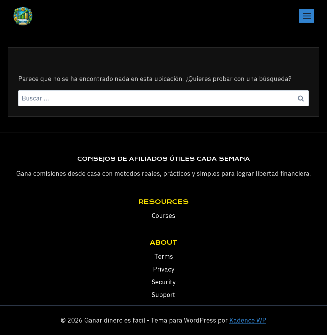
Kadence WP (247, 320)
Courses (163, 215)
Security (164, 282)
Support (163, 294)
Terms (163, 256)
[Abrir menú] (306, 15)
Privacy (163, 269)
